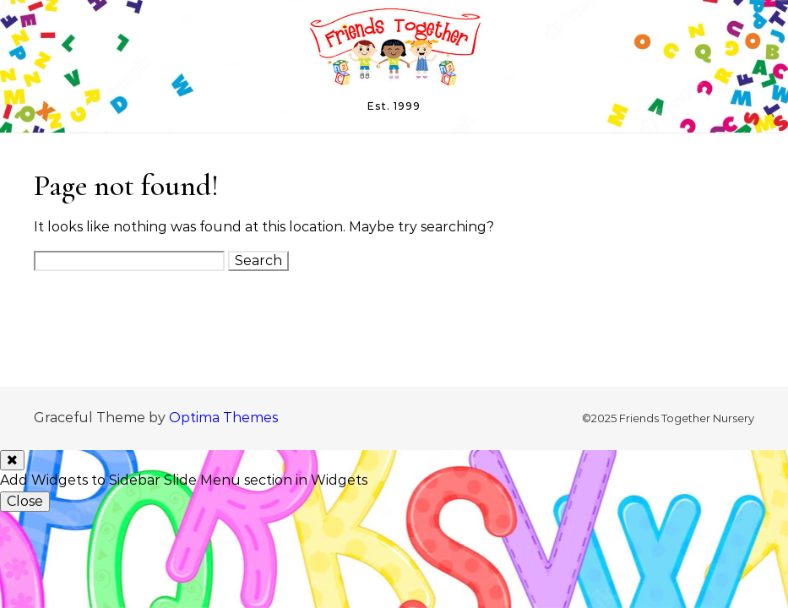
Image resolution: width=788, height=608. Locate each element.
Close (25, 501)
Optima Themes (223, 418)
